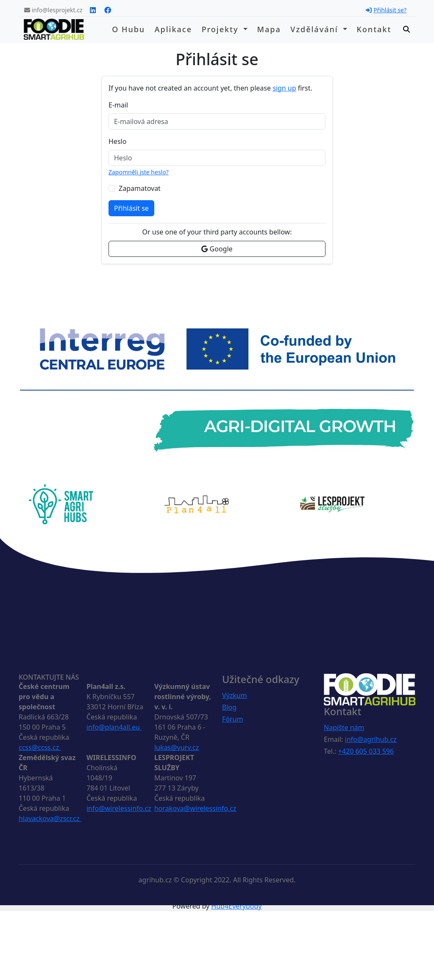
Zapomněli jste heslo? (138, 172)
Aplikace (173, 29)
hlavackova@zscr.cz (50, 818)
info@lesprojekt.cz (53, 10)
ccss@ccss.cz (40, 747)
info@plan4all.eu (114, 727)
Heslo (117, 141)
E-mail (118, 105)
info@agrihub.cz (371, 739)
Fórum (232, 719)
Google (216, 248)
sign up (284, 88)
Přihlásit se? (386, 10)
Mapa (269, 29)
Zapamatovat (140, 188)
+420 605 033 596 (366, 751)
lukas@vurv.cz (176, 747)
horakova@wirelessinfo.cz (195, 808)
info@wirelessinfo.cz (118, 808)
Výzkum (234, 695)
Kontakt (373, 29)
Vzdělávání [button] (315, 29)
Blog (229, 707)
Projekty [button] (222, 29)
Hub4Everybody (236, 906)
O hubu (128, 29)
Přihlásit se (131, 208)
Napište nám (344, 727)
